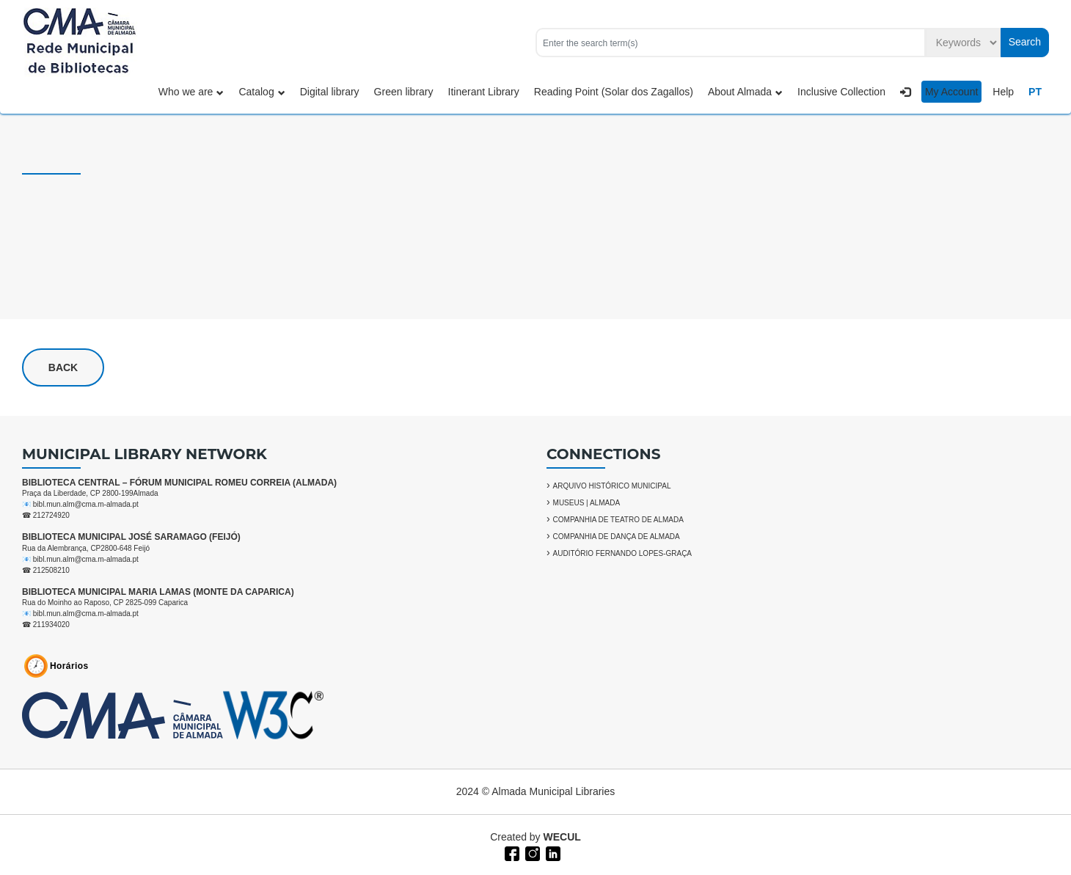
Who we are (191, 92)
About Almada (745, 92)
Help (1003, 92)
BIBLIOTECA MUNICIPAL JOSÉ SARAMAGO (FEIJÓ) (131, 537)
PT (1035, 92)
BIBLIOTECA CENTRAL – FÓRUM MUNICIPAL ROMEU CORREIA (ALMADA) (179, 482)
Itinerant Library (483, 92)
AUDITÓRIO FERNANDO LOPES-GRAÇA (622, 553)
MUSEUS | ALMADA (587, 503)
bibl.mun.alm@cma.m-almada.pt (86, 504)
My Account (951, 92)
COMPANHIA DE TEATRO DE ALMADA (618, 520)
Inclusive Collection (841, 92)
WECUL (562, 837)
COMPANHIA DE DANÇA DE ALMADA (616, 536)
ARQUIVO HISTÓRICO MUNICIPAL (612, 486)
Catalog (261, 92)
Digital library (329, 92)
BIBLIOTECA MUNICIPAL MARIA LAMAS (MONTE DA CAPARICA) (158, 592)
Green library (404, 92)
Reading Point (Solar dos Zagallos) (613, 92)
